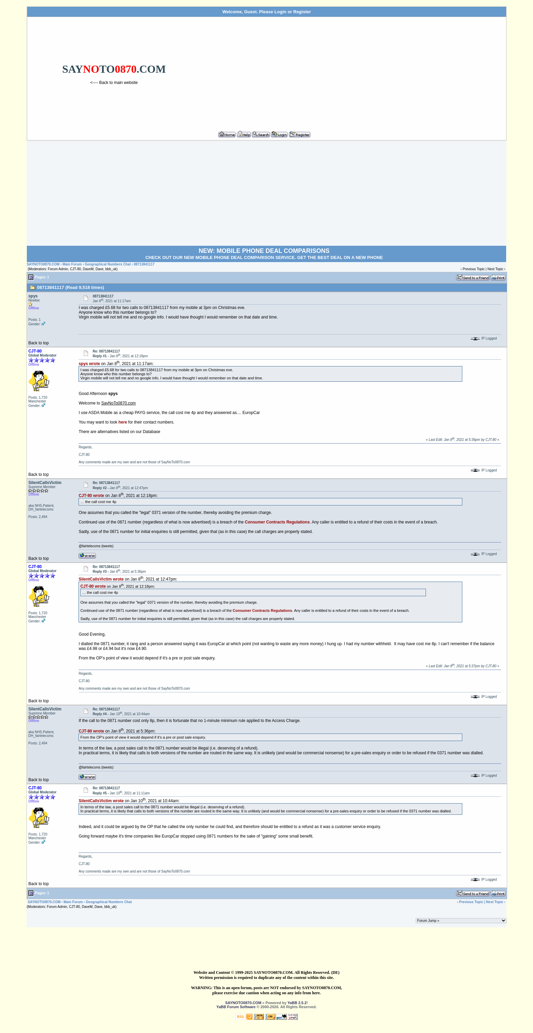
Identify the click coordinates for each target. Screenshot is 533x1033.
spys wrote (89, 363)
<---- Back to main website (114, 82)
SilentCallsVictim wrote (101, 579)
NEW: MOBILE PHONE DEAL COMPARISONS (264, 250)
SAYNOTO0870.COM (43, 264)
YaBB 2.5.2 (297, 1003)
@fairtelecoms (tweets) (96, 546)
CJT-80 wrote (91, 495)
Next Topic (495, 269)
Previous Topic (474, 269)
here (122, 422)
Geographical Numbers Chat (108, 264)
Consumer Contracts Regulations (277, 522)
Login (280, 11)
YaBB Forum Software (236, 1007)
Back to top (38, 343)
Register (302, 11)
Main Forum (72, 264)
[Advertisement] (352, 71)
